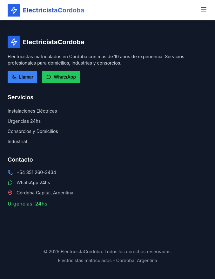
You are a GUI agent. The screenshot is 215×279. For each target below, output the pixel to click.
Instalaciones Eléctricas (32, 111)
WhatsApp (61, 77)
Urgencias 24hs (24, 121)
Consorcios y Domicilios (33, 131)
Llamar (22, 77)
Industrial (17, 141)
